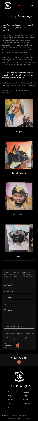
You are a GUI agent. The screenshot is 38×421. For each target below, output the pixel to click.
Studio (10, 407)
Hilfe (25, 396)
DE (20, 5)
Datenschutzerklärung (19, 415)
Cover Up (26, 403)
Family (10, 396)
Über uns (11, 392)
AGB (22, 338)
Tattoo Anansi (11, 418)
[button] (33, 5)
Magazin (26, 392)
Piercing (11, 403)
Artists (10, 400)
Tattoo (25, 400)
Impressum (5, 415)
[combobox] (21, 5)
